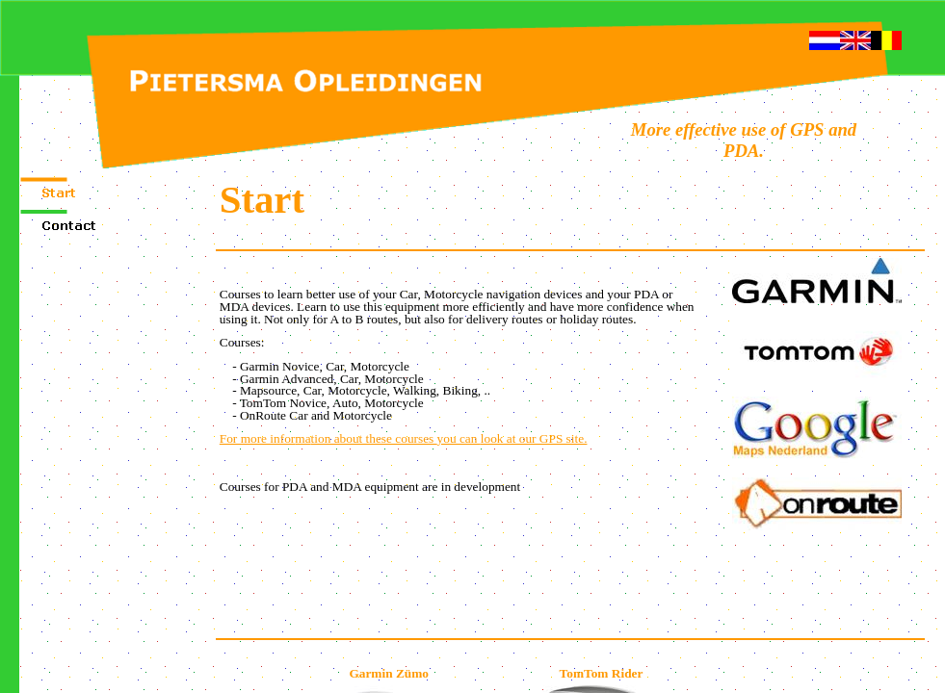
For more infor (404, 438)
